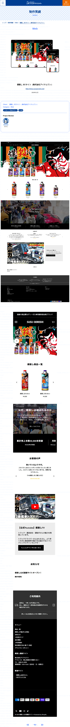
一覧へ (35, 725)
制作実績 (10, 22)
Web (16, 22)
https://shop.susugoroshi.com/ (35, 89)
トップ (4, 22)
